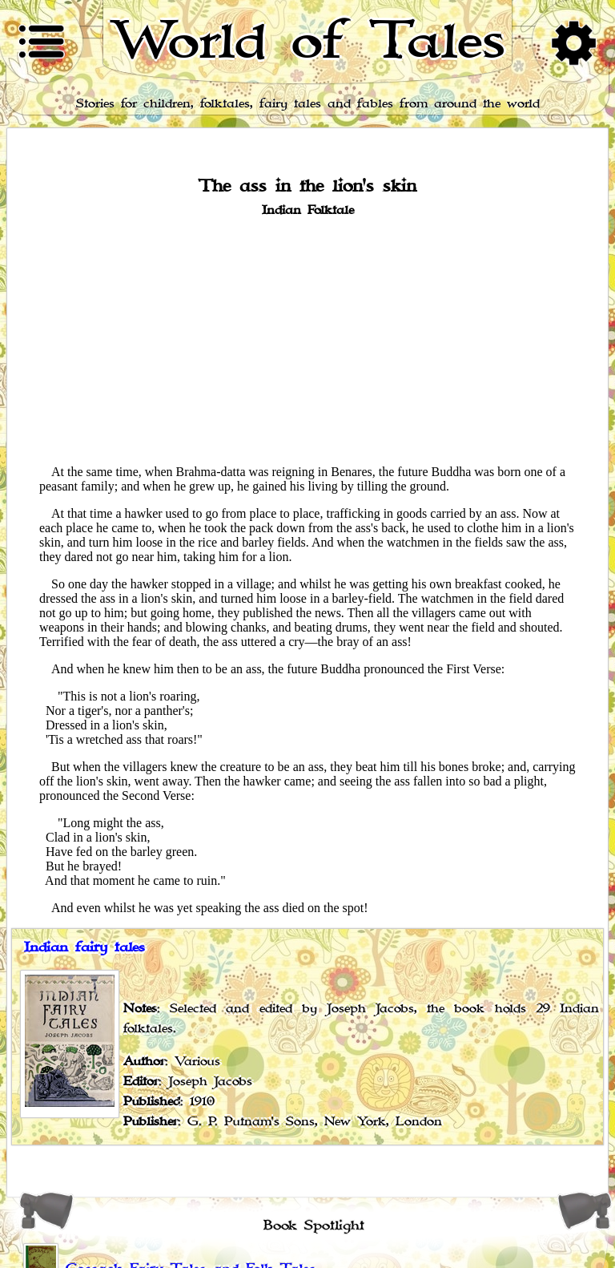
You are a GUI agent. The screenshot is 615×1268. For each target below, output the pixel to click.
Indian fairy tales (84, 947)
